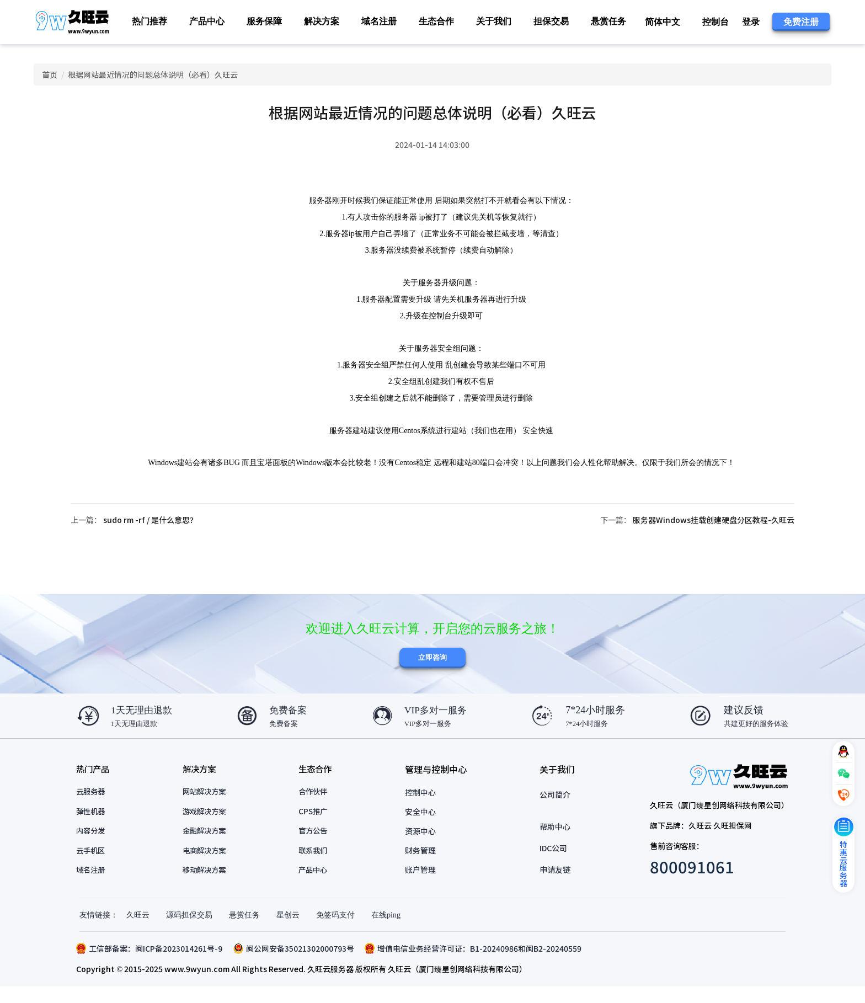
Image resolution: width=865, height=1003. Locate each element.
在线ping (386, 931)
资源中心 (422, 845)
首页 (50, 77)
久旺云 (137, 931)
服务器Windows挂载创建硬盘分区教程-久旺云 (711, 530)
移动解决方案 (208, 884)
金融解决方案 (208, 845)
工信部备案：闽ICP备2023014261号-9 (152, 964)
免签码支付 (335, 931)
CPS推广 (316, 826)
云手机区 (94, 865)
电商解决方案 (208, 865)
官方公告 (316, 845)
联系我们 (316, 865)
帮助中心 (553, 841)
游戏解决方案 (208, 826)
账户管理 (422, 884)
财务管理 (422, 865)
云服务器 (94, 807)
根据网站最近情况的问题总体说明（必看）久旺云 (154, 77)
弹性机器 (94, 826)
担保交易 (551, 21)
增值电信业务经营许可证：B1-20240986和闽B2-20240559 (477, 964)
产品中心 (316, 884)
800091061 (689, 881)
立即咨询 (432, 671)
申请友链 (553, 884)
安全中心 (422, 826)
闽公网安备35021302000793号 (297, 964)
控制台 (715, 21)
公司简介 (553, 809)
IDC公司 (552, 862)
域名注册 (379, 21)
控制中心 (422, 807)
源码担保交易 (189, 931)
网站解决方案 (208, 807)
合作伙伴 (316, 807)
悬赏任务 (608, 21)
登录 (751, 21)
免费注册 (801, 21)
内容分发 (94, 845)
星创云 (288, 931)
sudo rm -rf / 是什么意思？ (153, 530)
